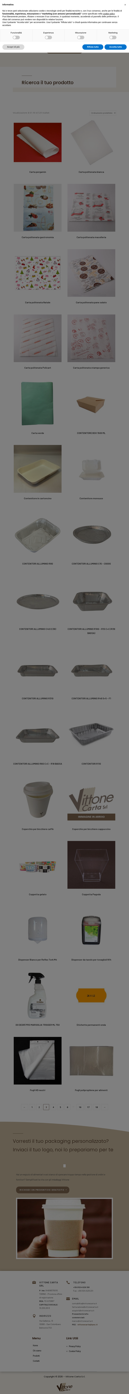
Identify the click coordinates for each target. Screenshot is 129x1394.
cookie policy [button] (109, 1355)
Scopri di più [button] (13, 1388)
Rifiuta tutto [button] (93, 1388)
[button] (125, 1346)
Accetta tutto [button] (115, 1388)
